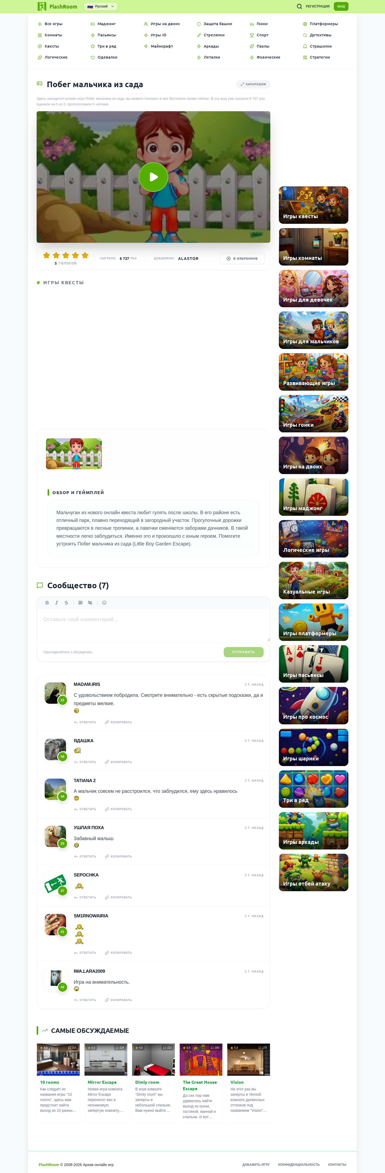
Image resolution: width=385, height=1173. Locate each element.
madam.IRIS (86, 691)
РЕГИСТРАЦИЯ (313, 6)
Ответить (85, 729)
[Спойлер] (90, 610)
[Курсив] (56, 610)
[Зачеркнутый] (66, 610)
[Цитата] (80, 610)
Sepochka (85, 874)
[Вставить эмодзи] (104, 610)
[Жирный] (47, 610)
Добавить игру (256, 1160)
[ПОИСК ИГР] (294, 6)
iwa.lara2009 (88, 967)
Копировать (121, 729)
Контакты (337, 1160)
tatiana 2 (84, 783)
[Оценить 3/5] (65, 255)
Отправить (243, 660)
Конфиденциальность (299, 1160)
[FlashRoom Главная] (57, 6)
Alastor (188, 258)
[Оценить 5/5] (85, 255)
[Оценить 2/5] (56, 255)
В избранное (242, 258)
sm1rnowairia (90, 913)
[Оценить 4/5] (75, 255)
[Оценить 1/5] (46, 255)
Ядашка (83, 745)
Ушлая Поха (88, 829)
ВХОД (338, 6)
